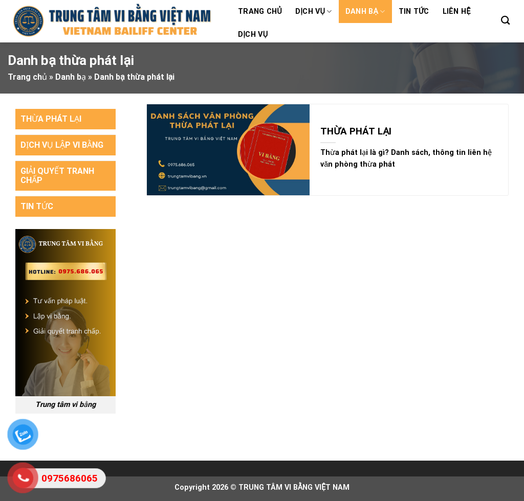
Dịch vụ (313, 11)
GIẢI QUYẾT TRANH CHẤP (57, 175)
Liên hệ (457, 11)
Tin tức (414, 11)
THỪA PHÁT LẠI (50, 119)
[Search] (505, 20)
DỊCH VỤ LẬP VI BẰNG (61, 145)
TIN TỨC (36, 206)
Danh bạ (365, 11)
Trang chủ (260, 11)
